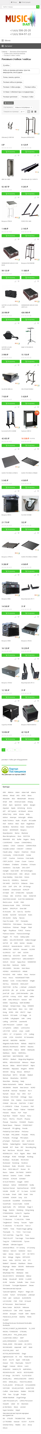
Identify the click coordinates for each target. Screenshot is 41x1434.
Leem (27, 1366)
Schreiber (22, 1179)
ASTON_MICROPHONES (11, 1354)
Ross (4, 1169)
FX (11, 937)
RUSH (5, 1360)
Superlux (27, 1213)
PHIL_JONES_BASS (20, 1335)
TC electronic (7, 1226)
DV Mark (6, 893)
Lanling (5, 1021)
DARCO (31, 1379)
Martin (33, 1314)
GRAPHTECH (16, 959)
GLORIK (32, 949)
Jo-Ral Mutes (7, 1407)
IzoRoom (16, 1298)
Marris (14, 1053)
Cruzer (24, 861)
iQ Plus (15, 987)
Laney (29, 1018)
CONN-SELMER (18, 855)
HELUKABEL (7, 968)
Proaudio (25, 1135)
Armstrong (21, 808)
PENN (29, 1317)
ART (4, 811)
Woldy (5, 1279)
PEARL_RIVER (7, 1344)
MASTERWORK (18, 1056)
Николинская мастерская (12, 1288)
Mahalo (23, 1043)
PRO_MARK (15, 1135)
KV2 (20, 1357)
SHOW (33, 1188)
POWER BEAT (27, 1125)
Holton (19, 974)
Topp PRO (19, 1235)
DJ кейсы (6, 65)
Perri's (5, 1119)
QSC (23, 1141)
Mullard (30, 1075)
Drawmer (6, 890)
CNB (15, 1301)
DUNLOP (26, 890)
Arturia (21, 814)
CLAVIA (5, 1295)
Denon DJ (6, 880)
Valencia (6, 1251)
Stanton (11, 1210)
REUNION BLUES (9, 1372)
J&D (10, 1298)
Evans (30, 915)
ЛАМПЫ (22, 1317)
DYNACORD (20, 893)
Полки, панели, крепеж (11, 77)
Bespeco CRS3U (26, 641)
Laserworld (23, 1021)
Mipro (33, 1065)
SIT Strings (6, 1376)
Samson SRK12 (26, 431)
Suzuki (5, 1216)
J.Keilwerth (32, 987)
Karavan (16, 1422)
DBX (20, 874)
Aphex (25, 805)
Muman (5, 1078)
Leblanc (16, 1028)
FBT (17, 921)
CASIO (13, 846)
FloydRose (12, 930)
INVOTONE (7, 987)
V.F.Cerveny (31, 1248)
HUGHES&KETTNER (22, 978)
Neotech (28, 1084)
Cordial (28, 855)
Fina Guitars (28, 924)
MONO (31, 1069)
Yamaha (12, 1282)
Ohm (24, 1094)
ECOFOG (18, 896)
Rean (17, 1147)
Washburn (21, 1263)
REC (22, 1147)
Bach (22, 824)
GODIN (25, 952)
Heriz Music (26, 968)
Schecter (6, 1179)
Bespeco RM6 (6, 599)
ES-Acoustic (7, 912)
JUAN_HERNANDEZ (9, 1341)
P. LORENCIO (7, 1106)
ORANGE (6, 1100)
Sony (20, 1197)
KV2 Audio (14, 1015)
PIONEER (22, 1122)
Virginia (17, 1257)
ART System (12, 811)
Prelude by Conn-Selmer (11, 1131)
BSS (13, 839)
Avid (4, 824)
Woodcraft (13, 1279)
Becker (5, 830)
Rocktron (24, 1163)
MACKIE (5, 1040)
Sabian (11, 1172)
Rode (14, 1166)
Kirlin (4, 1009)
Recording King (31, 1147)
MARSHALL (22, 1053)
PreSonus (25, 1131)
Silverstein (24, 1404)
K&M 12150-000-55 (27, 347)
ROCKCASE (25, 1160)
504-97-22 (20, 34)
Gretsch (5, 962)
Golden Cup (7, 956)
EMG (22, 902)
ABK (4, 792)
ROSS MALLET (13, 1169)
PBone (13, 1113)
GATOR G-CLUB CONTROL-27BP (10, 306)
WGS (12, 1270)
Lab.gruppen (15, 1018)
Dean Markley (7, 877)
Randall (5, 1147)
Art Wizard (22, 811)
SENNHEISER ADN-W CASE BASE (10, 264)
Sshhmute (21, 1207)
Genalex (29, 943)
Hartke (23, 965)
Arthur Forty (7, 814)
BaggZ (5, 1366)
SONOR (13, 1197)
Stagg (5, 1210)
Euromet (13, 915)
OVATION (22, 1103)
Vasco (29, 1251)
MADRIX (22, 1040)
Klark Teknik (12, 1009)
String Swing (29, 1210)
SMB (20, 1194)
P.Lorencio (25, 1106)
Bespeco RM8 (6, 641)
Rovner (23, 1169)
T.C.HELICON (18, 1219)
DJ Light (16, 1394)
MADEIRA (14, 1040)
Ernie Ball (23, 908)
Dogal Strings (21, 1398)
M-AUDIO (18, 1037)
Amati (5, 802)
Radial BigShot (15, 1144)
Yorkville (20, 1282)
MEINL (5, 1062)
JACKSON (6, 990)
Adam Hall (25, 792)
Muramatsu (14, 1078)
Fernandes (24, 921)
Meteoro (25, 1062)
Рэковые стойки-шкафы (11, 87)
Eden (25, 896)
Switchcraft (13, 1216)
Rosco (28, 1166)
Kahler (32, 996)
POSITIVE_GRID (8, 1350)
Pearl (25, 1113)
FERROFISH (7, 924)
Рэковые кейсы (30, 87)
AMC (10, 802)
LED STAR (6, 1031)
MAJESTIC (32, 1043)
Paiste (16, 1109)
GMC (19, 952)
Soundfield (16, 1201)
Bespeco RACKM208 (27, 263)
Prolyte (23, 1394)
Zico (24, 1425)
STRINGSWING (8, 1213)
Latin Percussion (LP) (10, 1401)
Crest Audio (30, 858)
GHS (33, 946)
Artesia (30, 811)
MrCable (22, 1075)
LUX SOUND (7, 1301)
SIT (18, 1191)
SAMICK (28, 1172)
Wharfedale (20, 1270)
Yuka (26, 1282)
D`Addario (6, 864)
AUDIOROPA (26, 1298)
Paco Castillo (7, 1109)
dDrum (27, 874)
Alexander (6, 799)
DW (12, 893)
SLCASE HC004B (26, 515)
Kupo (29, 1012)
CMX (15, 1310)
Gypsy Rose (21, 962)
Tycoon (26, 1241)
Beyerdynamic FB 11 (27, 599)
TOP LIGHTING (8, 1235)
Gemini (22, 943)
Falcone (22, 918)
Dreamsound (16, 890)
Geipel (18, 1410)
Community (7, 855)
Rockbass (6, 1160)
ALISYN (31, 1422)
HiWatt (25, 971)
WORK (21, 1279)
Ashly (28, 814)
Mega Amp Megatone (26, 1059)
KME (31, 1009)
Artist (15, 814)
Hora (26, 974)
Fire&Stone (7, 927)
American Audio (20, 802)
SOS (25, 1197)
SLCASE (33, 1191)
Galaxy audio (24, 937)
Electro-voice (7, 902)
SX (20, 1216)
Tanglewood (7, 1222)
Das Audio (16, 868)
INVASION (14, 984)
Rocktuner (6, 1166)
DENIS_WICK (7, 1335)
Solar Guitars (14, 1391)
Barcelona (14, 827)
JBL (13, 990)
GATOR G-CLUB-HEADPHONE (7, 348)
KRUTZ (22, 1012)
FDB (4, 1394)
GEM (16, 943)
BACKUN (17, 1307)
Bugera (26, 839)
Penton (22, 1116)
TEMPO (5, 1229)
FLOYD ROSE (26, 1376)
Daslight (6, 871)
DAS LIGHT (26, 868)
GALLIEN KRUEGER (16, 940)
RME (34, 1153)
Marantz (30, 1047)
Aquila (13, 808)
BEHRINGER (14, 830)
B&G (17, 824)
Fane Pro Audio (8, 921)
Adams (33, 792)
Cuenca (31, 861)
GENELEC (6, 946)
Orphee (18, 1100)
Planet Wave (28, 1357)
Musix (16, 1407)
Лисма (31, 1285)
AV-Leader (32, 820)
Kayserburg (14, 1003)
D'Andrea (24, 864)
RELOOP (20, 1150)
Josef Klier (30, 990)
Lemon (14, 1031)
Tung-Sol (6, 1241)
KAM (4, 1000)
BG (4, 1418)
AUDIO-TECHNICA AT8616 (10, 473)
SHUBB (5, 1191)
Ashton (5, 817)
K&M (26, 996)
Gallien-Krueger (30, 940)
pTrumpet (6, 1141)
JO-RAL (22, 990)
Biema (17, 833)
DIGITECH (15, 883)
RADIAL (5, 1144)
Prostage (15, 1138)
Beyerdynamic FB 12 (27, 683)
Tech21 (12, 1295)
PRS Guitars (24, 1138)
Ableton (10, 792)
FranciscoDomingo (23, 934)
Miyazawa (15, 1069)
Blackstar (25, 833)
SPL (14, 1207)
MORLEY (27, 1072)
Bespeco (23, 830)
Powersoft (6, 1128)
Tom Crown (27, 1232)
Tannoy (16, 1222)
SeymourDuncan (23, 1188)
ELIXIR (16, 902)
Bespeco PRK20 (7, 221)
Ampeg (30, 802)
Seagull (19, 1182)
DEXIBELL (15, 880)
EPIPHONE (26, 905)
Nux (18, 1094)
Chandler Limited (9, 849)
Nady (22, 1081)
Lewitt (27, 1031)
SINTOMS (6, 1388)
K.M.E (20, 996)
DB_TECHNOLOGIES (10, 874)
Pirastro (30, 1122)
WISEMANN (20, 1276)
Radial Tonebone (28, 1144)
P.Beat (16, 1106)
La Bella (5, 1018)
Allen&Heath (21, 799)
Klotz (20, 1009)
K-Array (13, 996)
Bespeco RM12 (6, 515)
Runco (5, 1172)
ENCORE (31, 1391)
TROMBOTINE (20, 1418)
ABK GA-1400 (6, 179)
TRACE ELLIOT (8, 1238)
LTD (25, 1034)
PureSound (15, 1141)
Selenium (6, 1185)
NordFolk (6, 1091)
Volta (11, 1260)
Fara (9, 1394)
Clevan (33, 852)
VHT (23, 1254)
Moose (19, 1072)
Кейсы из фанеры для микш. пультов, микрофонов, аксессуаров (16, 71)
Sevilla (32, 1185)
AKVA (23, 795)
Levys (21, 1031)
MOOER (5, 1072)
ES (16, 1357)
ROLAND (21, 1166)
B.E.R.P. (24, 1422)
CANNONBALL (27, 842)
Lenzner (23, 1407)
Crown (17, 861)
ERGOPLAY (14, 908)
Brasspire (13, 1314)
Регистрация (24, 2)
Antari (5, 805)
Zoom (32, 1282)
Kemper (5, 1006)
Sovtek (26, 1204)
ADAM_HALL (7, 1379)
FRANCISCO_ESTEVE (10, 1317)
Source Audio (17, 1204)
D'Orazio (33, 864)
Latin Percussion (8, 1025)
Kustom (5, 1015)
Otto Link (13, 1103)
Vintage (10, 1257)
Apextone (18, 805)
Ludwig (31, 1034)
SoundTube (7, 1204)
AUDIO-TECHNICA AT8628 (29, 473)
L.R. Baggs (23, 1015)
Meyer (32, 1062)
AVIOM (5, 1314)
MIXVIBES (6, 1069)
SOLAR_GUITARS (18, 1388)
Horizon (32, 974)
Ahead (12, 795)
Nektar (20, 1084)
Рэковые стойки (27, 97)
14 (14, 750)
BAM (30, 1347)
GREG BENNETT (28, 959)
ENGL (18, 905)
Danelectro (7, 868)
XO (18, 1404)
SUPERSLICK (7, 1310)
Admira (5, 795)
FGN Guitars (17, 924)
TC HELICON (18, 1226)
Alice (13, 799)
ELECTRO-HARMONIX (25, 899)
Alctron (19, 1366)
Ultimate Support (17, 1244)
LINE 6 (5, 1034)
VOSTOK (18, 1260)
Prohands (6, 1138)
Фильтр (8, 103)
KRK (16, 1012)
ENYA (5, 1382)
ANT (17, 1350)
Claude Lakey (7, 852)
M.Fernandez (21, 1295)
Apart (18, 1360)
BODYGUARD (28, 1372)
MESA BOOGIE (15, 1062)
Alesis (30, 795)
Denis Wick (18, 877)
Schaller (27, 1175)
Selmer (13, 1185)
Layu (26, 1025)
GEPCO (27, 946)
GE (11, 943)
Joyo (12, 993)
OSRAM (5, 1103)
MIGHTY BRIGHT (23, 1065)
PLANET (6, 1320)
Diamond (24, 880)
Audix (17, 820)
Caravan (12, 1366)
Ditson (5, 1428)
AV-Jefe (24, 820)
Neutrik (15, 1087)
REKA (29, 1418)
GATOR (5, 943)
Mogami (24, 1069)
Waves (30, 1263)
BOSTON (26, 836)
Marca (16, 1050)
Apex (10, 805)
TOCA (18, 1232)
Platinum (17, 1125)
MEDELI (5, 1059)
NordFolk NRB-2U (7, 389)
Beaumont (30, 827)
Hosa (4, 978)
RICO (16, 1153)
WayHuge (6, 1266)
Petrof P (28, 1363)
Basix (22, 827)
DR (20, 886)
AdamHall (17, 1347)
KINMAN (31, 1006)
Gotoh (24, 956)
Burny (33, 839)
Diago (24, 1354)
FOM (20, 1301)
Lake (23, 1018)
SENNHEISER (22, 1185)
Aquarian (6, 808)
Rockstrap (15, 1163)
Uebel (13, 1404)
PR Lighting (16, 1128)
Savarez (13, 1175)
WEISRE (21, 1266)
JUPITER (6, 996)
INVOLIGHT (24, 984)
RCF (11, 1147)
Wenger (5, 1270)
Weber (14, 1266)
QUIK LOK (30, 1141)
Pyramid (27, 1310)
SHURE (12, 1191)
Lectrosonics (25, 1028)
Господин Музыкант (19, 1285)
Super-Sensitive (8, 1410)
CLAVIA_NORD (24, 1341)
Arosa (30, 1425)
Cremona (20, 858)
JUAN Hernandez (22, 993)
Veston (17, 1254)
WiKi (26, 1273)
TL (13, 1232)
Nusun (13, 1094)
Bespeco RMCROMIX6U (28, 725)
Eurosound (22, 915)
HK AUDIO (6, 974)
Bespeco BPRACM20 (27, 137)
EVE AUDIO (7, 918)
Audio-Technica (8, 820)
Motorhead (7, 1075)
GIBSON (16, 949)
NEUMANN (7, 1087)
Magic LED (29, 1292)
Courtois (12, 858)
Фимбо (17, 1425)
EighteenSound (8, 1357)
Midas (12, 1065)
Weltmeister (30, 1266)
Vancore (13, 1251)
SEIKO (26, 1182)
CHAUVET (20, 849)
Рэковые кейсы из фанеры (12, 82)
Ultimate (6, 1244)
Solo (31, 1194)
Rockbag (30, 1157)
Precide (24, 1128)
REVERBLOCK (7, 1153)
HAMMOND (32, 962)
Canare (16, 842)
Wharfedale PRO (8, 1273)
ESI (14, 912)
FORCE (20, 930)
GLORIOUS (6, 952)
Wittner (28, 1276)
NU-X (30, 1091)
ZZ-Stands (6, 1285)
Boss (19, 836)
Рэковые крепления (10, 97)
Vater (4, 1254)
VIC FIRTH (30, 1254)
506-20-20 (20, 30)
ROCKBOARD (7, 1347)
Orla (12, 1100)
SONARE (6, 1197)
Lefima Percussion (26, 1401)
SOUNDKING (26, 1201)
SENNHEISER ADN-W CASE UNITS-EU (29, 306)
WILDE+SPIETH (8, 1276)
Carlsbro (6, 846)
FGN (11, 1363)
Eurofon (27, 912)
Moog (13, 1072)
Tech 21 (28, 1226)
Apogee (32, 805)
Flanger (23, 927)
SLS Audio (6, 1194)
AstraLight (22, 817)
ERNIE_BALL (13, 1382)
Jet (17, 990)
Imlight (32, 981)
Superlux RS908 (7, 725)
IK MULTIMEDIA (22, 981)
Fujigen (5, 937)
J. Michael (23, 987)
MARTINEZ (7, 1056)
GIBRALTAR (7, 949)
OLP (29, 1094)
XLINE (5, 1282)
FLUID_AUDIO (8, 1385)
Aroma (29, 808)
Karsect (24, 1000)
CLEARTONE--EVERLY (10, 1338)
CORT (5, 858)
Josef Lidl (6, 993)
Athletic (30, 817)
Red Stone (11, 1150)
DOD (4, 886)
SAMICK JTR (16, 1369)
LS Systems (18, 1034)
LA (30, 1015)
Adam (17, 792)
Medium (13, 1059)
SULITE (11, 1360)
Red (4, 1150)
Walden (23, 1391)
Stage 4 (29, 1207)
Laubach (19, 1025)
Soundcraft (6, 1201)
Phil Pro (12, 1119)
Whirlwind (19, 1273)
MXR (27, 1314)
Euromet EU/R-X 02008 (9, 431)
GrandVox (6, 959)
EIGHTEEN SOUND (9, 899)
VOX (24, 1260)
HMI (13, 974)
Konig (5, 1012)
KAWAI (5, 1003)
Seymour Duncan (9, 1188)
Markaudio (31, 1050)
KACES (19, 1372)
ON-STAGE (14, 1097)
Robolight (21, 1157)
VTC (29, 1260)
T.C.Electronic (7, 1219)
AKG (17, 795)
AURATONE (30, 1388)
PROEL (32, 1135)
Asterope (13, 817)
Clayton (16, 852)
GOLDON (16, 956)
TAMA (28, 1219)
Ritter (29, 1153)
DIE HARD (6, 883)
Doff (10, 886)
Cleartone (25, 852)
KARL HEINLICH (13, 1000)
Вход (14, 2)
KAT (30, 1000)
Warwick (13, 1263)
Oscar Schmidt (29, 1100)
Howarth (6, 1404)
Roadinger (6, 1157)
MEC (27, 1056)
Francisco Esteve (9, 934)
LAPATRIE (13, 1021)
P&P (32, 1106)
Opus (30, 1097)
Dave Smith (15, 871)
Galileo (5, 940)
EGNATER (32, 896)
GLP (14, 952)
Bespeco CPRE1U (7, 557)
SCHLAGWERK (30, 1385)
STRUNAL (23, 1332)
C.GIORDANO (7, 842)
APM (20, 1310)
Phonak (5, 1122)
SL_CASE (32, 1328)
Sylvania (26, 1216)
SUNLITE (18, 1213)
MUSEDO (24, 1078)
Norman (14, 1091)
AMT (25, 1347)
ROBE (14, 1157)
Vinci (4, 1257)
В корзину (10, 152)
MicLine (5, 1065)
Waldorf (5, 1263)
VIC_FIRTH (28, 1344)
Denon (26, 877)
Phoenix (27, 1119)
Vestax (11, 1254)
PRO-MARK (18, 1344)
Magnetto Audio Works (11, 1043)
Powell (21, 1314)
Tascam (24, 1222)
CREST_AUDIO (8, 861)
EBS (11, 896)
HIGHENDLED (15, 971)
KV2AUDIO (6, 1369)
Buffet (19, 839)
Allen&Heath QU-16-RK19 (29, 179)
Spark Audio (7, 1207)
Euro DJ (20, 912)
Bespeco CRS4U (7, 683)
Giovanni (24, 949)
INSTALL (6, 984)
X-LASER (28, 1279)
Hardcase (15, 965)
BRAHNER (6, 839)
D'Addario (15, 864)
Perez (29, 1116)
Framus (27, 930)
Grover (12, 962)
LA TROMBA (7, 1422)
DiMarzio (24, 883)
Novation (22, 1091)
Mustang (15, 1081)
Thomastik (6, 1232)
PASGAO (6, 1113)
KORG (11, 1012)
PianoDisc (13, 1122)
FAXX (4, 1298)
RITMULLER (19, 1385)
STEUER (10, 1418)
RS (29, 1169)
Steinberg (20, 1210)
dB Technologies (27, 871)
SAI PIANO (20, 1172)
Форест (21, 1292)
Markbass (6, 1053)
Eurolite (5, 915)
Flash (30, 927)
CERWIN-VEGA (31, 846)
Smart (14, 1194)
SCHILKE (14, 1179)
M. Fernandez (29, 1037)
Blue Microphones (9, 836)
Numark (5, 1094)
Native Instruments (9, 1084)
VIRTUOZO (26, 1257)
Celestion (20, 846)
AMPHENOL (27, 1369)
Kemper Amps (15, 1006)
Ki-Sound (28, 1301)
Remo (27, 1150)
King (24, 1006)
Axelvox (10, 824)
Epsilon (5, 908)
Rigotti (22, 1153)
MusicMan (6, 1081)
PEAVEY (15, 1116)
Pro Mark (6, 1135)
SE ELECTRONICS (9, 1182)
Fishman (16, 927)
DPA (15, 886)
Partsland (31, 1109)
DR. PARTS (16, 1376)
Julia (31, 993)
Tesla (12, 1229)
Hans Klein (6, 965)
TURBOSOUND (16, 1241)
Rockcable (15, 1160)
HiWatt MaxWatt (8, 1398)
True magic (19, 1238)
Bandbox (6, 827)
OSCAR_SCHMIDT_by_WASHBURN (15, 1328)
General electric (17, 946)
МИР (22, 1338)
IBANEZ (5, 981)
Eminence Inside (8, 905)
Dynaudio (29, 893)
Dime (31, 883)
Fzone (16, 937)
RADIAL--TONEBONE (10, 1332)
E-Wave (5, 896)
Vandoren (22, 1251)
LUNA (5, 1037)
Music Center (7, 1307)
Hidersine (25, 1307)
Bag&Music (31, 824)
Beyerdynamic (8, 833)
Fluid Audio (19, 1363)
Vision (5, 1260)
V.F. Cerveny (20, 1248)
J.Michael (32, 1295)
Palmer (22, 1109)
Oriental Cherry (8, 1425)
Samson (6, 1175)
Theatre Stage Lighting (24, 1229)
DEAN (34, 874)
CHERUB (29, 849)
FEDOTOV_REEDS (26, 1382)
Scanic (20, 1175)
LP (10, 1034)
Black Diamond (20, 1304)
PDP (19, 1113)
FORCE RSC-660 (26, 221)
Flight (5, 930)
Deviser (5, 1363)
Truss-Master (30, 1238)
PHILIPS (19, 1119)
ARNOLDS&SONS (20, 1379)
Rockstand (6, 1163)
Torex (27, 1235)
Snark (26, 1194)
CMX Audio (26, 1360)
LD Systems (7, 1028)
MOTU (15, 1075)
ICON (12, 981)
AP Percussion (8, 1304)
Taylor (31, 1222)
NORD (33, 1087)
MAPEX (23, 1047)
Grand (30, 956)
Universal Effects (8, 1248)
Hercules (17, 968)
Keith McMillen (25, 1003)
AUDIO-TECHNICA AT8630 (29, 557)
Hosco (11, 978)
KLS (26, 1009)
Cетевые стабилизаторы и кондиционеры (18, 92)
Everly (15, 918)
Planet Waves (7, 1125)
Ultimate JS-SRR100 (8, 137)
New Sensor (24, 1087)
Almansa (31, 799)
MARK (23, 1050)
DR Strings (27, 886)
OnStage (23, 1097)
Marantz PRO (7, 1050)
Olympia (6, 1097)
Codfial (5, 1391)
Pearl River (6, 1116)
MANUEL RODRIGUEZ (10, 1047)
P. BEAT (30, 1103)
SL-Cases (25, 1191)
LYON (11, 1037)
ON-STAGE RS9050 (27, 389)
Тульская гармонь (9, 1292)
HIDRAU (6, 971)
